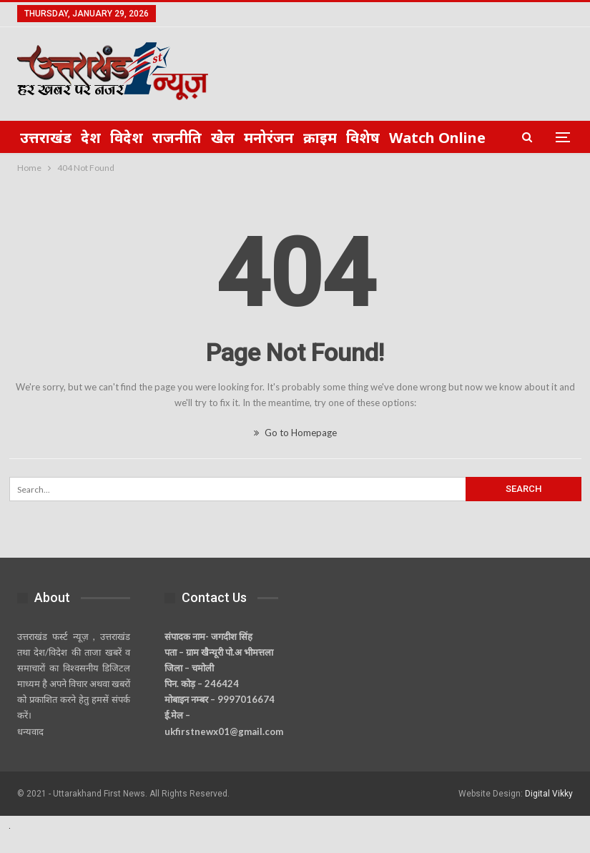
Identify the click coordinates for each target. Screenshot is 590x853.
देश (91, 137)
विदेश (126, 137)
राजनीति (177, 137)
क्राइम (320, 137)
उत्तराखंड (46, 137)
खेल (223, 137)
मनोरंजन (269, 137)
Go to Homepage (295, 432)
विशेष (363, 137)
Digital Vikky (549, 794)
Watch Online (437, 137)
